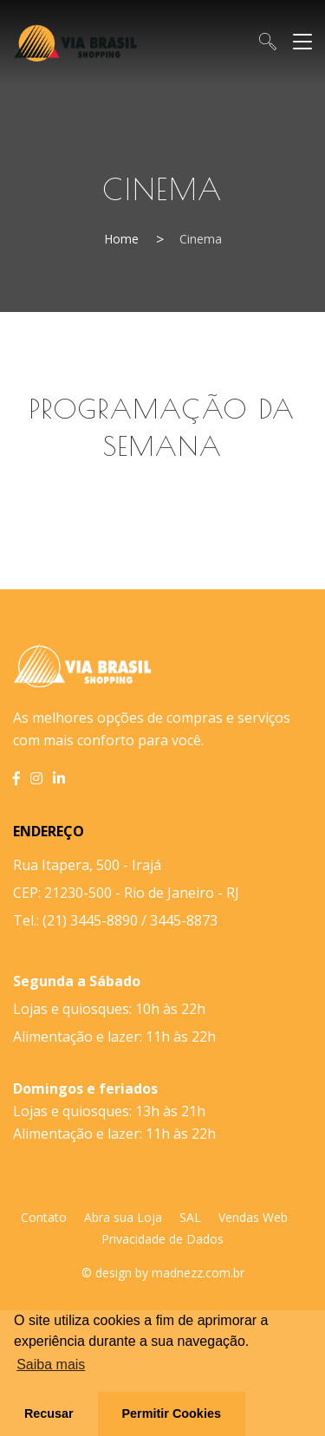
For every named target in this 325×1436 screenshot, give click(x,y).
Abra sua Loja (123, 1217)
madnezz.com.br (198, 1272)
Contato (44, 1217)
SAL (190, 1217)
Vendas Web (253, 1217)
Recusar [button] (49, 1413)
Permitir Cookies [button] (171, 1413)
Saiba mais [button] (50, 1364)
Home (121, 239)
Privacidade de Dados (162, 1239)
